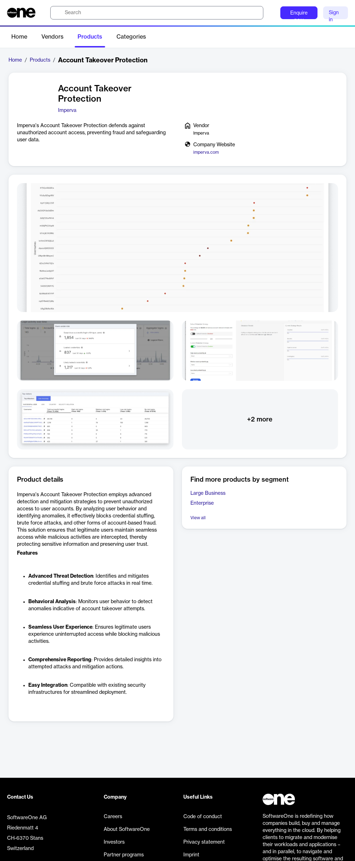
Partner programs (124, 854)
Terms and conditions (207, 829)
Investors (114, 842)
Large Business (207, 493)
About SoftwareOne (127, 829)
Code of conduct (202, 816)
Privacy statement (204, 842)
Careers (113, 816)
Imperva (67, 110)
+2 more (260, 419)
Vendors (52, 37)
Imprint (191, 854)
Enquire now (299, 15)
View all (198, 518)
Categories (131, 37)
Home (19, 37)
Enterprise (202, 503)
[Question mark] (270, 13)
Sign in (334, 14)
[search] (156, 12)
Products (90, 37)
